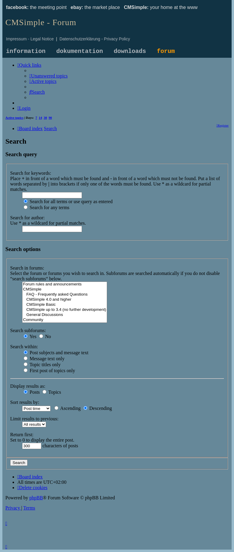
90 (50, 117)
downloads (130, 51)
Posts (32, 392)
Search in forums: (27, 267)
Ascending (67, 408)
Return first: (22, 434)
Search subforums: (28, 330)
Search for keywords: (30, 173)
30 (45, 117)
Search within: (24, 346)
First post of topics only (49, 370)
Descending (97, 408)
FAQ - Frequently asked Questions (64, 294)
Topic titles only (42, 364)
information (25, 51)
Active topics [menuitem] (14, 117)
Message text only (44, 358)
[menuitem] (48, 75)
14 (40, 117)
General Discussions (64, 314)
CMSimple (64, 289)
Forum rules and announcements (64, 284)
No (45, 336)
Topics (51, 392)
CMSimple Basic (64, 304)
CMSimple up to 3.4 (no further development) (64, 309)
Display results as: (27, 386)
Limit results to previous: (34, 418)
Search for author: (27, 217)
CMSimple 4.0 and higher (64, 299)
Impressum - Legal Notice (30, 39)
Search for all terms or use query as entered (68, 201)
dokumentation (79, 51)
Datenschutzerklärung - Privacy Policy (95, 39)
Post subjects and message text (56, 352)
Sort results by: (24, 402)
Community (64, 320)
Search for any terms (46, 207)
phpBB (36, 497)
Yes (30, 336)
